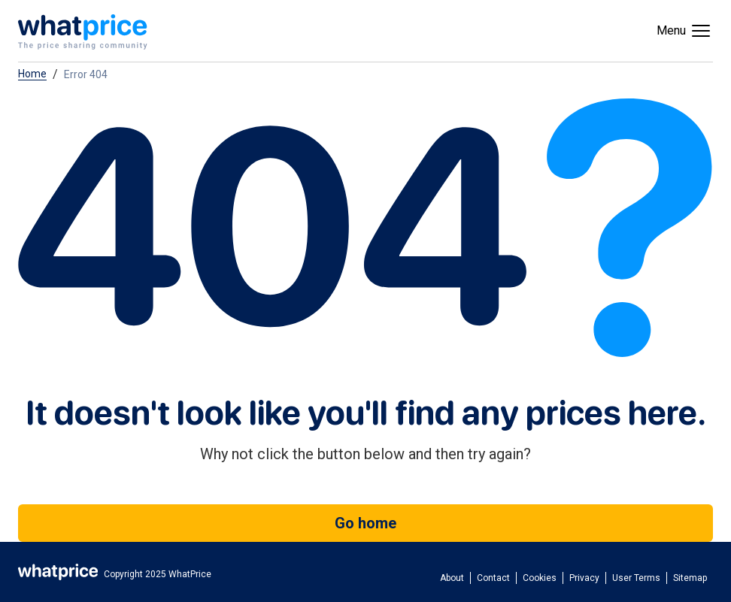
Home (32, 74)
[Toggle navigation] (685, 31)
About (452, 578)
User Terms (636, 578)
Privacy (584, 578)
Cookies (540, 578)
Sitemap (690, 578)
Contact (493, 578)
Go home (365, 523)
